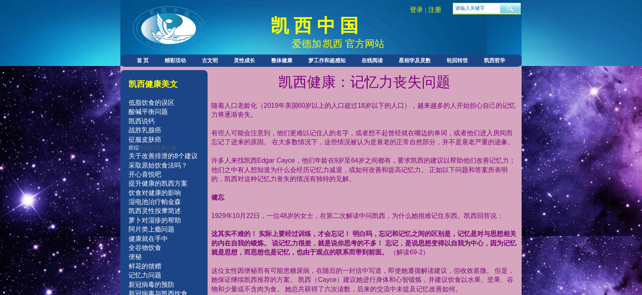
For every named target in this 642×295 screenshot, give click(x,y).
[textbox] (476, 8)
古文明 (210, 60)
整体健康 (281, 60)
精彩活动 (175, 60)
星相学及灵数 (415, 60)
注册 (434, 9)
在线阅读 (372, 60)
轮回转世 (457, 60)
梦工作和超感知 (327, 60)
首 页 (143, 60)
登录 (416, 9)
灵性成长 (244, 60)
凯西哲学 (494, 60)
